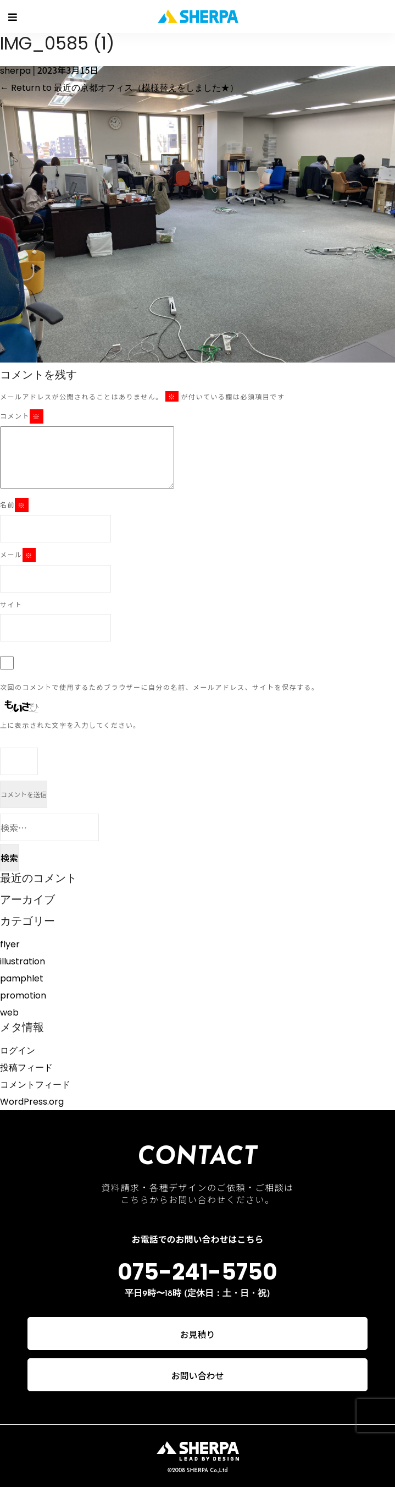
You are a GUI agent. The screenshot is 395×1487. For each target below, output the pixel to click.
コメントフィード (35, 1084)
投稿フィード (26, 1067)
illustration (22, 961)
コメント (21, 416)
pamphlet (21, 978)
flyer (10, 944)
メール (18, 555)
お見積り (197, 1334)
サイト (11, 604)
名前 (14, 505)
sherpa (15, 70)
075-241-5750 (197, 1271)
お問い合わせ (197, 1375)
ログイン (17, 1050)
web (9, 1012)
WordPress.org (32, 1101)
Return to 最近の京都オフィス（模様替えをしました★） (119, 87)
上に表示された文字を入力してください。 (70, 724)
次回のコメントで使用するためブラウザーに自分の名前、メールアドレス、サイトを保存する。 (159, 687)
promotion (23, 995)
